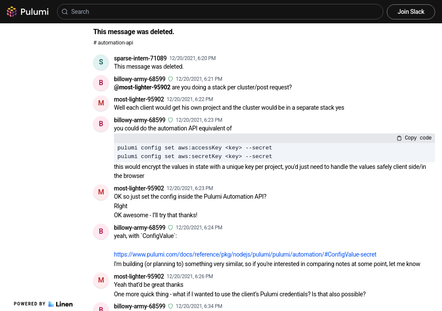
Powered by (43, 304)
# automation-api (113, 42)
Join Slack (411, 11)
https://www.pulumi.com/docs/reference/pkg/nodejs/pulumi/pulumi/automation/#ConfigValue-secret (245, 254)
